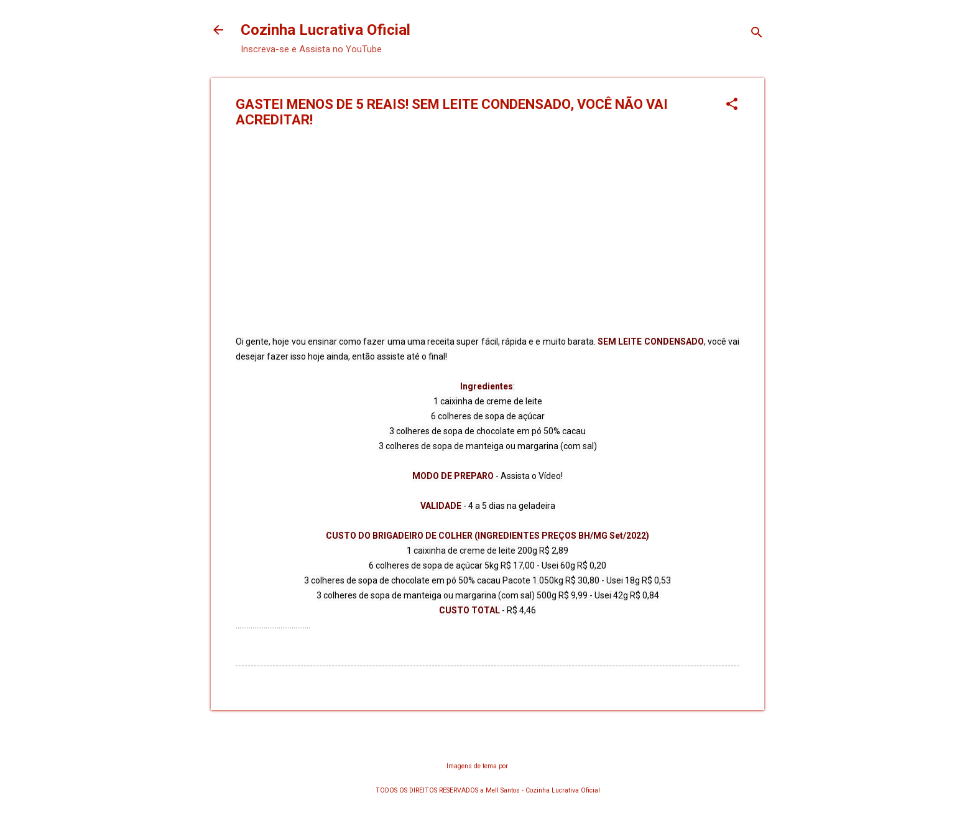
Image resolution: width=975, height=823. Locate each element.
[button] (731, 105)
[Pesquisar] (756, 34)
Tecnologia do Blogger (488, 741)
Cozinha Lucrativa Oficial (325, 30)
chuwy (519, 766)
